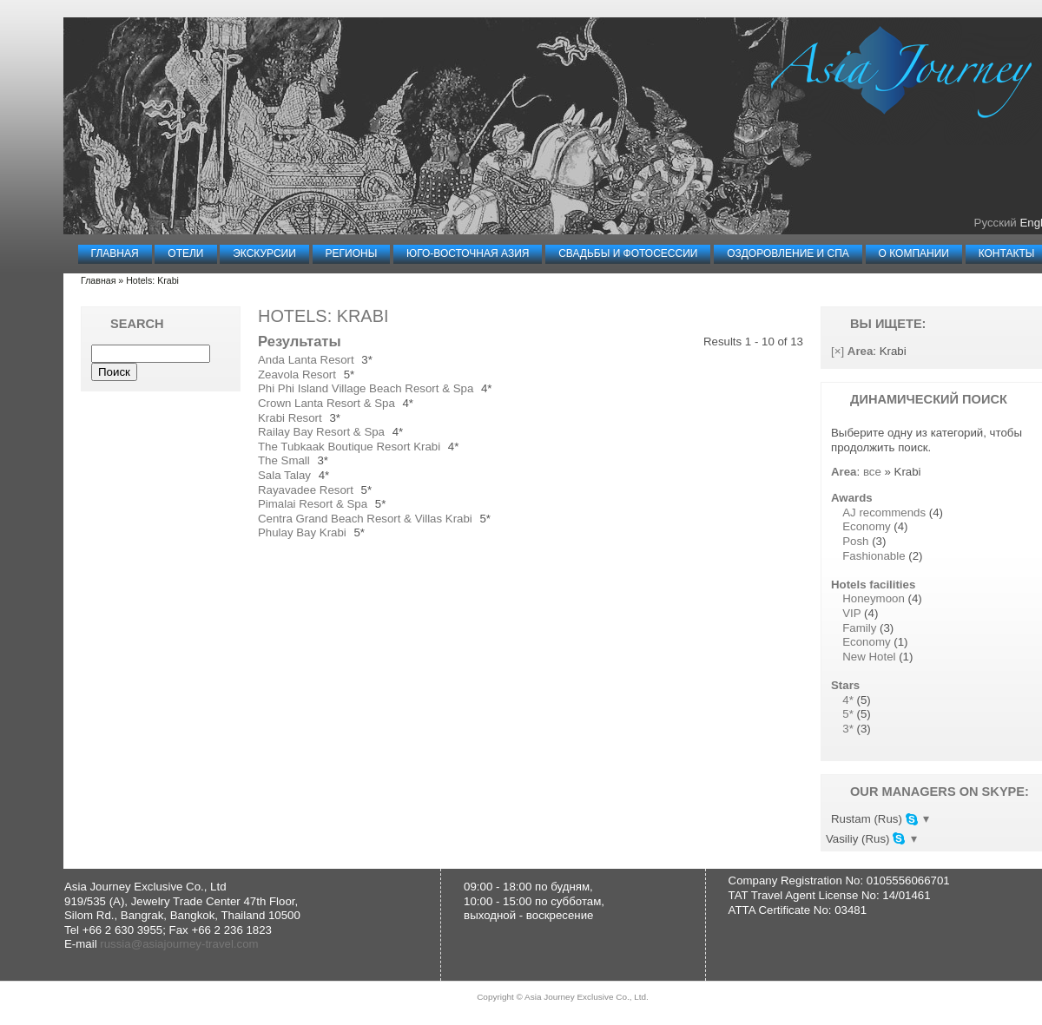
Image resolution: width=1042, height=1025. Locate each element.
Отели (185, 253)
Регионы (352, 253)
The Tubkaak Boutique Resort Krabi (349, 446)
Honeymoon (873, 598)
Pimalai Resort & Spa (312, 503)
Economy (866, 526)
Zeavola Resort (297, 374)
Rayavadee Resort (305, 489)
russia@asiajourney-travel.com (179, 945)
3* (848, 728)
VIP (851, 613)
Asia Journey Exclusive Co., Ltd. (586, 998)
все (872, 471)
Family (859, 627)
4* (848, 699)
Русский (995, 222)
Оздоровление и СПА (788, 253)
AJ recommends (884, 512)
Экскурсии (264, 253)
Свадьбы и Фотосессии (627, 253)
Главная (115, 253)
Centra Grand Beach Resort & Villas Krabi (365, 518)
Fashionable (873, 555)
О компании (914, 253)
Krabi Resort (290, 417)
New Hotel (868, 656)
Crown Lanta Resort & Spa (326, 403)
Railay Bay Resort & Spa (321, 431)
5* (848, 713)
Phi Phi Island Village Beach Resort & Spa (365, 388)
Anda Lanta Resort (306, 359)
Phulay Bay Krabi (302, 532)
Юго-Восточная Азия (467, 253)
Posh (855, 541)
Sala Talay (284, 475)
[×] (837, 351)
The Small (284, 460)
